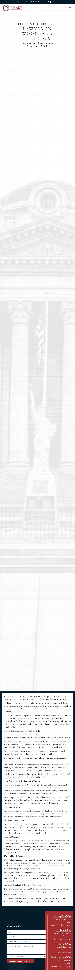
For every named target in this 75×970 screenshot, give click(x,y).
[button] (70, 8)
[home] (12, 8)
